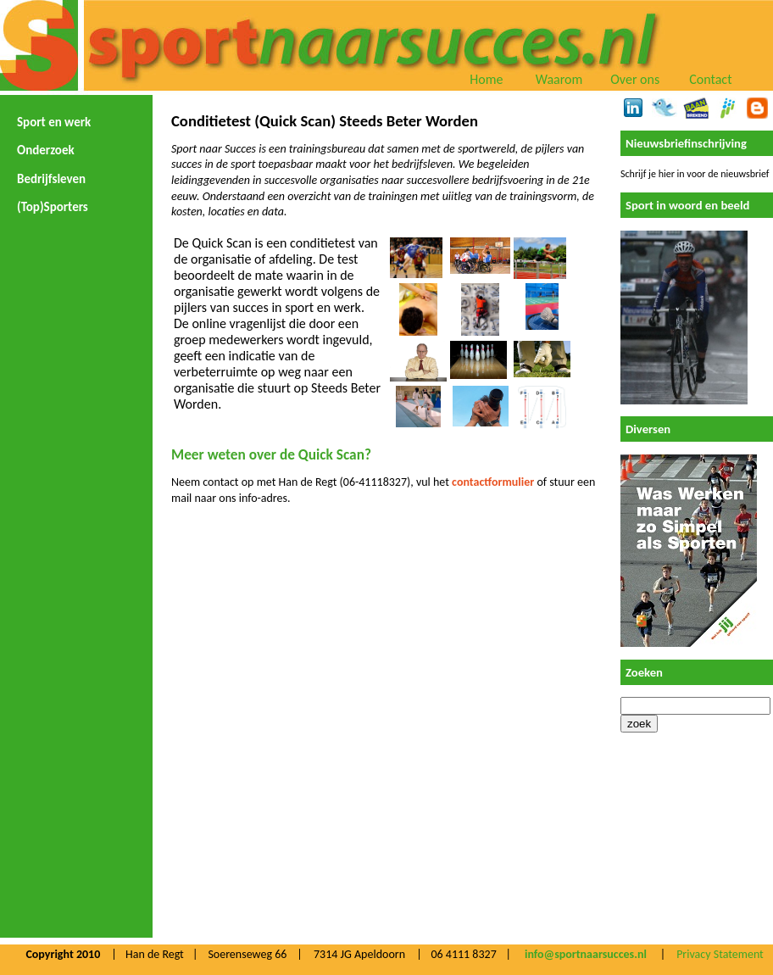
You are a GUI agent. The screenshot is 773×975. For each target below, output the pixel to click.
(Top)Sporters (52, 206)
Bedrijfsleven (51, 179)
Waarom (559, 79)
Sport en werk (54, 122)
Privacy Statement (720, 954)
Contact (710, 79)
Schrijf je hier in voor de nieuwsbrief (694, 174)
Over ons (634, 79)
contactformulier (493, 482)
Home (486, 79)
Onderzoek (46, 150)
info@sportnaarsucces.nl (586, 954)
